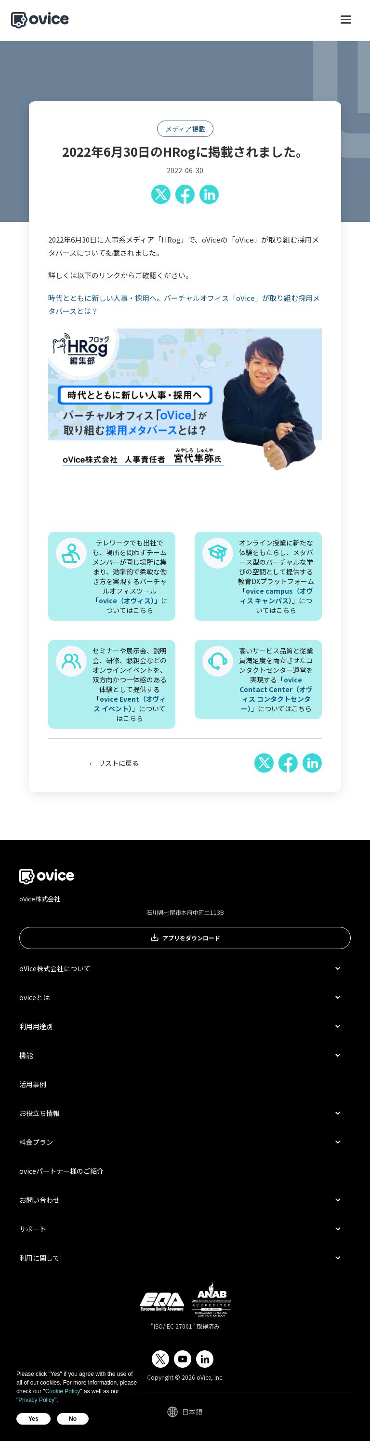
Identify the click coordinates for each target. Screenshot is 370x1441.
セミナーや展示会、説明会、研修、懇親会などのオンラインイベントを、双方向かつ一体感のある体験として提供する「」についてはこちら (129, 684)
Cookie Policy (62, 1391)
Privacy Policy (36, 1400)
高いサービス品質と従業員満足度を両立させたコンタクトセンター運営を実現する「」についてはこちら (276, 679)
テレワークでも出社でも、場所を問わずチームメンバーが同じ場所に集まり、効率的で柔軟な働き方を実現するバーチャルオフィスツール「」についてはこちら (130, 576)
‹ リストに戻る (114, 763)
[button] (345, 24)
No (73, 1418)
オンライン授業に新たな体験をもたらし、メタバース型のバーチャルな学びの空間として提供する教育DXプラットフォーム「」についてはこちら (276, 576)
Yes (33, 1418)
